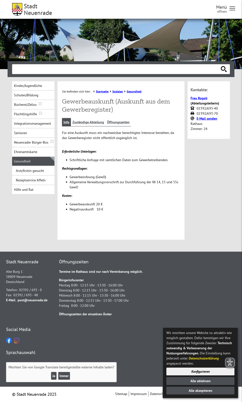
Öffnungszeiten (118, 122)
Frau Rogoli (199, 98)
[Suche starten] (224, 69)
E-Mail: (11, 300)
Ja (53, 376)
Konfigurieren (200, 371)
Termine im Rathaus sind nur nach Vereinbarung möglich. (101, 271)
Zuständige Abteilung (88, 122)
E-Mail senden (207, 118)
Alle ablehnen (200, 381)
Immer (64, 376)
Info (66, 122)
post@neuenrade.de (32, 300)
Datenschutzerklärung (204, 358)
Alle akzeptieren (200, 390)
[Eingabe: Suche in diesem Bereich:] (117, 69)
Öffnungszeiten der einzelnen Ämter (85, 314)
